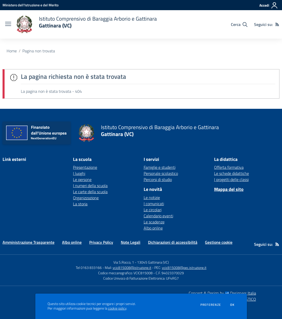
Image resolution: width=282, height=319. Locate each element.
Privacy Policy (101, 242)
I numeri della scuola (90, 186)
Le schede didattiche (231, 173)
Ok (232, 304)
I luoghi (79, 173)
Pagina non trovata (38, 51)
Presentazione (85, 167)
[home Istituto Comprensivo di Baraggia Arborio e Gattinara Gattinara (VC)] (86, 24)
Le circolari (152, 210)
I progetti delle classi (231, 179)
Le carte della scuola (90, 192)
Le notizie (152, 197)
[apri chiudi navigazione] (8, 24)
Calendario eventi (158, 216)
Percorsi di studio (158, 179)
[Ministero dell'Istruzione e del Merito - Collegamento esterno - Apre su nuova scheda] (30, 5)
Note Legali (130, 242)
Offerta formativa (229, 167)
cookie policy (117, 308)
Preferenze (210, 304)
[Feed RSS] (277, 24)
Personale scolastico (161, 173)
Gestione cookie (218, 242)
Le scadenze (154, 222)
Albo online (153, 228)
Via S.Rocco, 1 (123, 262)
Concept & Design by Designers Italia (222, 293)
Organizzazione (86, 198)
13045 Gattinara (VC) (153, 262)
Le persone (82, 179)
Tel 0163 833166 (89, 267)
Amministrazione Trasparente (28, 242)
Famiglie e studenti (159, 167)
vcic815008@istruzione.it (132, 267)
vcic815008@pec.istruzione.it (184, 267)
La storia (80, 204)
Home (12, 51)
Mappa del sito (229, 189)
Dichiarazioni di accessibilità (172, 242)
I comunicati (154, 204)
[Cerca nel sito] (239, 24)
